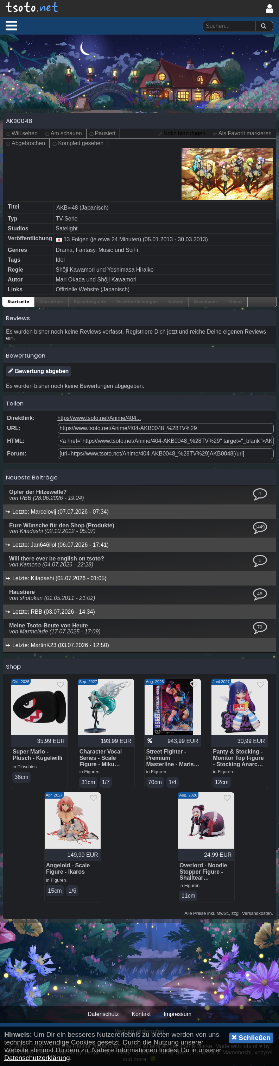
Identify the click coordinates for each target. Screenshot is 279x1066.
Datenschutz (103, 1015)
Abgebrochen (28, 144)
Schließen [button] (251, 1037)
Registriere (139, 332)
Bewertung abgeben (38, 371)
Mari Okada (70, 280)
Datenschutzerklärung (37, 1057)
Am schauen (66, 134)
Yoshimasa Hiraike (130, 270)
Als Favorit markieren (245, 134)
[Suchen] (263, 26)
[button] (11, 25)
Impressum (177, 1015)
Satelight (66, 229)
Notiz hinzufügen (184, 134)
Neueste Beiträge (32, 477)
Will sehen (25, 134)
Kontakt (141, 1015)
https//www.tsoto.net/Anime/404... (99, 418)
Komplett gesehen (80, 144)
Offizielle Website (77, 290)
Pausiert (105, 134)
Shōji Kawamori (75, 270)
